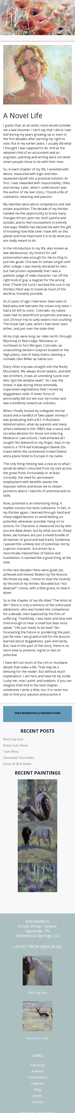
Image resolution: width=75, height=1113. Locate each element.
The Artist (37, 1065)
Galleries (37, 1083)
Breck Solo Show (15, 745)
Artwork (38, 1071)
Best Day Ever (13, 739)
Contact (37, 1102)
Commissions (37, 1077)
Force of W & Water (17, 764)
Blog (37, 1089)
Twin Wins (11, 751)
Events (37, 1096)
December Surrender (18, 758)
